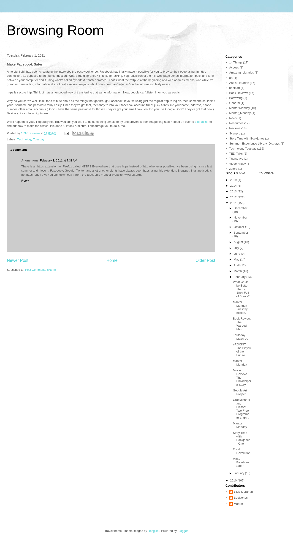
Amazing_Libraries (241, 72)
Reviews (234, 128)
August (239, 242)
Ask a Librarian (239, 83)
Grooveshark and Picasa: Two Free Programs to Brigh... (241, 408)
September (241, 232)
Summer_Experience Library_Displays (254, 143)
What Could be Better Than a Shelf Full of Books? (241, 289)
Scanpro (234, 133)
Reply (25, 180)
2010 (234, 480)
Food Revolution (241, 451)
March (238, 271)
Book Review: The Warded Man (242, 324)
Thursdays (236, 158)
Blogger (183, 531)
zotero (233, 168)
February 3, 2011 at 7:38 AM (58, 160)
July (237, 248)
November (240, 217)
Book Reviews (238, 93)
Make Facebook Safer (241, 462)
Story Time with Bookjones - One (241, 438)
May (237, 259)
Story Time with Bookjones (246, 138)
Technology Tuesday (30, 139)
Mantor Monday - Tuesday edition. (241, 307)
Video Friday (237, 163)
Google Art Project (240, 392)
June (237, 253)
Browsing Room (55, 30)
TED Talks (236, 153)
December (240, 208)
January (239, 473)
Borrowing (236, 98)
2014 (234, 185)
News (233, 118)
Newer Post (17, 260)
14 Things (235, 62)
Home (112, 260)
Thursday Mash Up (240, 336)
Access (234, 67)
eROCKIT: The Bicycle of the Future (242, 350)
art (231, 77)
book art (234, 88)
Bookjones (241, 497)
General (234, 103)
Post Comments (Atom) (40, 269)
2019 (234, 180)
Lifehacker (202, 121)
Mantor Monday (239, 108)
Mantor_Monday (240, 113)
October (239, 227)
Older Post (205, 260)
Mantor (238, 504)
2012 (234, 197)
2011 (234, 203)
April (237, 265)
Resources (236, 123)
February (240, 277)
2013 (234, 191)
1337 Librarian (243, 491)
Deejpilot (154, 531)
